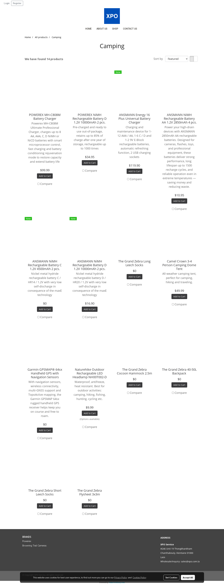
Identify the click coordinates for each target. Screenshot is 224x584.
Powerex (26, 541)
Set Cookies (171, 577)
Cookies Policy (139, 577)
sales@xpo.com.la (190, 561)
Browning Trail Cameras (34, 545)
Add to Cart (45, 175)
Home (88, 28)
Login (7, 3)
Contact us (130, 28)
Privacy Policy (120, 577)
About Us (101, 28)
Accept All (188, 577)
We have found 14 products (44, 59)
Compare (46, 184)
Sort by (159, 59)
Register (17, 3)
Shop (115, 28)
